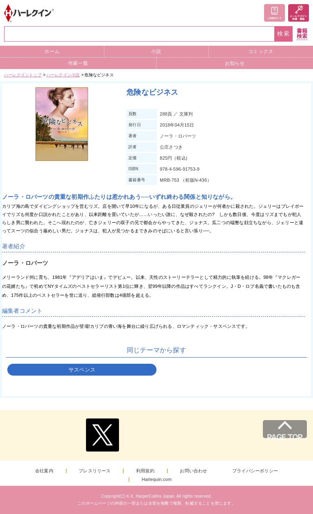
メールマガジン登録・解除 (298, 13)
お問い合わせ (193, 471)
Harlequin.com (157, 479)
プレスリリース (94, 471)
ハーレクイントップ (23, 75)
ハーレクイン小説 (63, 75)
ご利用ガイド (274, 13)
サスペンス (81, 370)
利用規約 (145, 471)
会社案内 (44, 471)
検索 (283, 34)
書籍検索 (302, 33)
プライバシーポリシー (255, 471)
